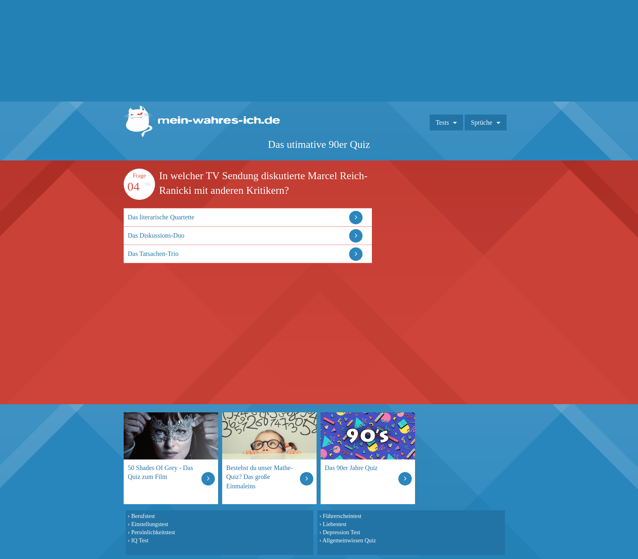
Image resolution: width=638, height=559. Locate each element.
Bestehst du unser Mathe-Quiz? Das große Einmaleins (259, 476)
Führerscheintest (342, 516)
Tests (442, 122)
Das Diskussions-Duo (156, 235)
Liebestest (334, 524)
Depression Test (341, 532)
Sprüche (481, 122)
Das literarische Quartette (161, 217)
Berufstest (143, 516)
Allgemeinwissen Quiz (349, 540)
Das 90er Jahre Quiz (351, 467)
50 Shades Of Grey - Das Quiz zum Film (160, 472)
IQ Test (139, 540)
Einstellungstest (149, 524)
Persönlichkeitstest (153, 532)
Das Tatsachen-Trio (153, 253)
